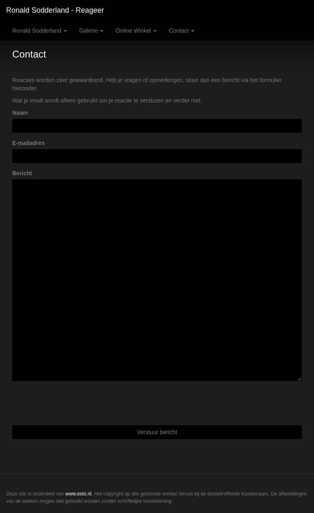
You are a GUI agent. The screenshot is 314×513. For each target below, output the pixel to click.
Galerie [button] (91, 30)
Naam (20, 112)
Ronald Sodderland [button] (39, 30)
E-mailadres (28, 143)
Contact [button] (181, 30)
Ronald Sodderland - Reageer (55, 10)
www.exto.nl (78, 494)
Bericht (22, 173)
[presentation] (74, 403)
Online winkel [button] (136, 30)
